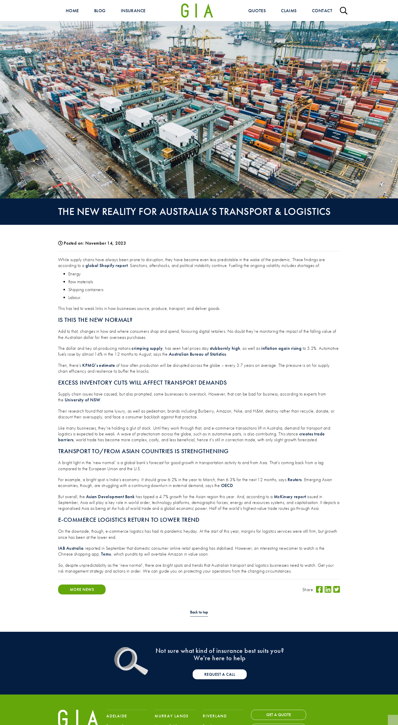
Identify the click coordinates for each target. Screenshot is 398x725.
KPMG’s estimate (98, 365)
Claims (289, 10)
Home (72, 10)
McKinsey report (290, 496)
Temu (106, 554)
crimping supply (147, 348)
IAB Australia (71, 548)
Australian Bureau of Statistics (197, 354)
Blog (100, 10)
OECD (227, 485)
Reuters (295, 479)
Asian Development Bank (110, 496)
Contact (322, 10)
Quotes (257, 10)
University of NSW (83, 400)
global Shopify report (107, 265)
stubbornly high (225, 348)
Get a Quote (278, 714)
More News (82, 589)
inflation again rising (281, 348)
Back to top (199, 612)
